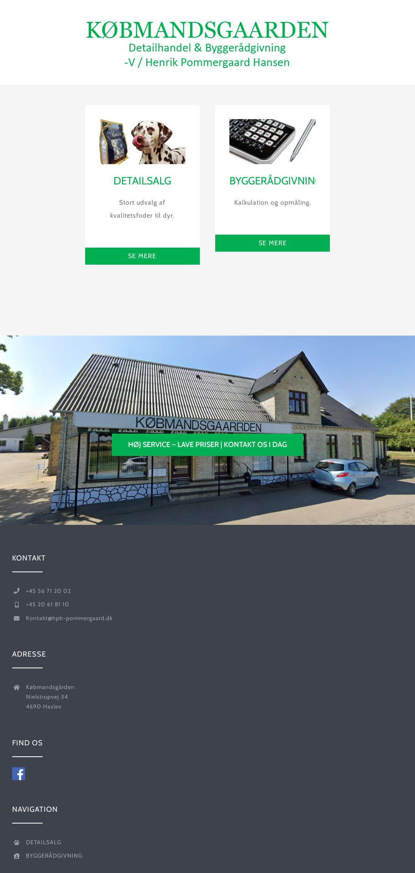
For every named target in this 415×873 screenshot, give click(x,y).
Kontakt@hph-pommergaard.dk (69, 618)
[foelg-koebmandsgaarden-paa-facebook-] (18, 770)
